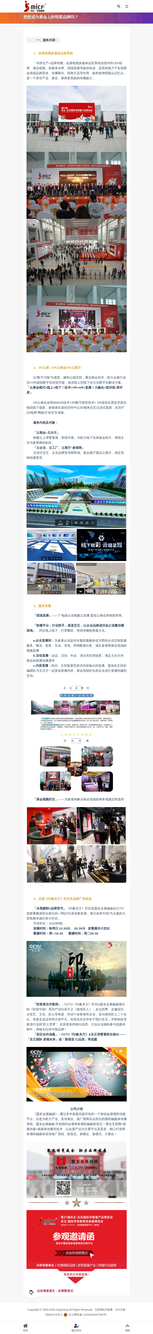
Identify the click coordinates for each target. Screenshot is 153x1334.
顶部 (127, 1328)
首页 (25, 1328)
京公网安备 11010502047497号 (87, 1314)
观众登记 (76, 1328)
